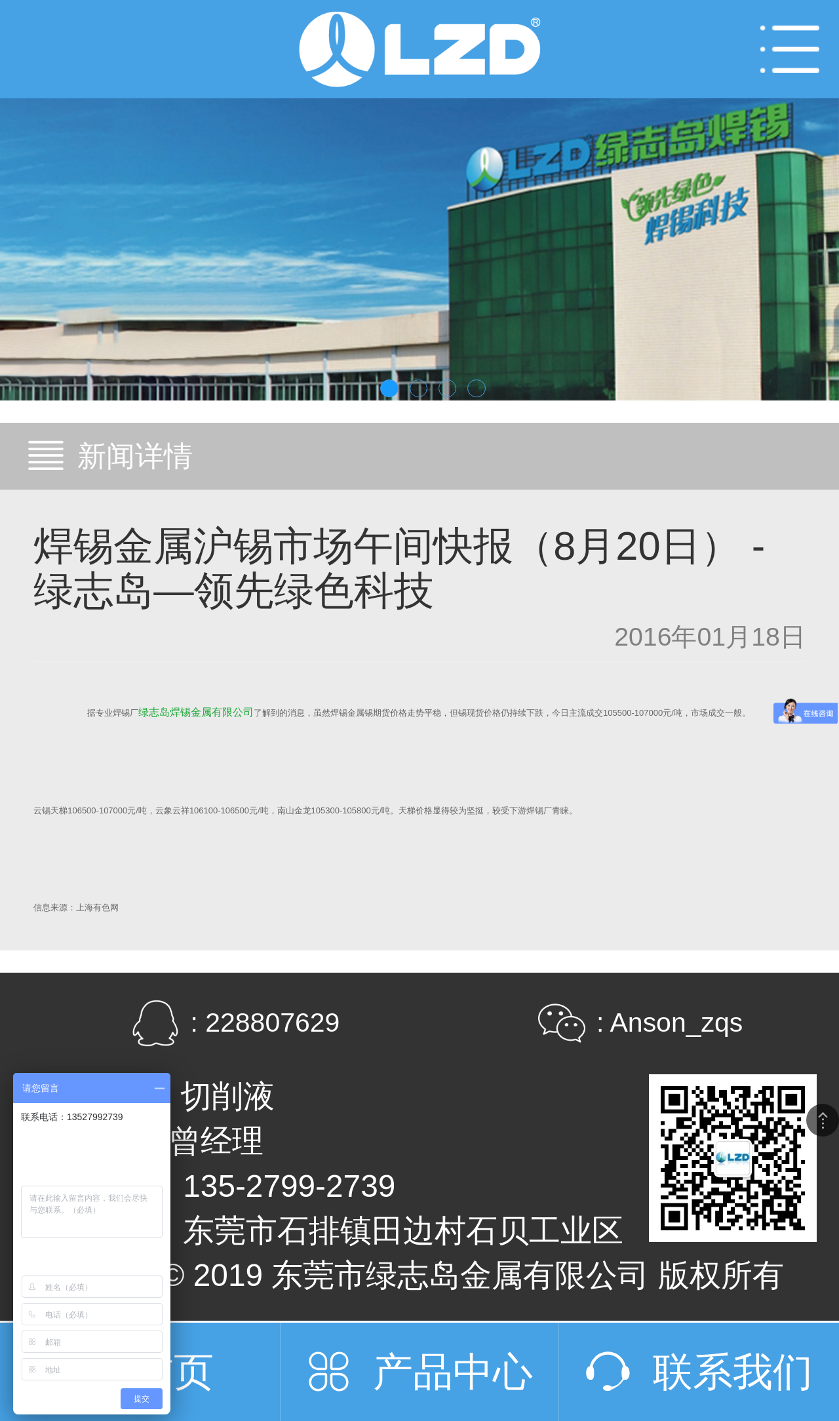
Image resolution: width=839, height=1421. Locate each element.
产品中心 (453, 1371)
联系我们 (733, 1371)
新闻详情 (135, 456)
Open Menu (790, 49)
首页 (174, 1371)
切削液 (227, 1096)
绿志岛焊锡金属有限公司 (196, 712)
